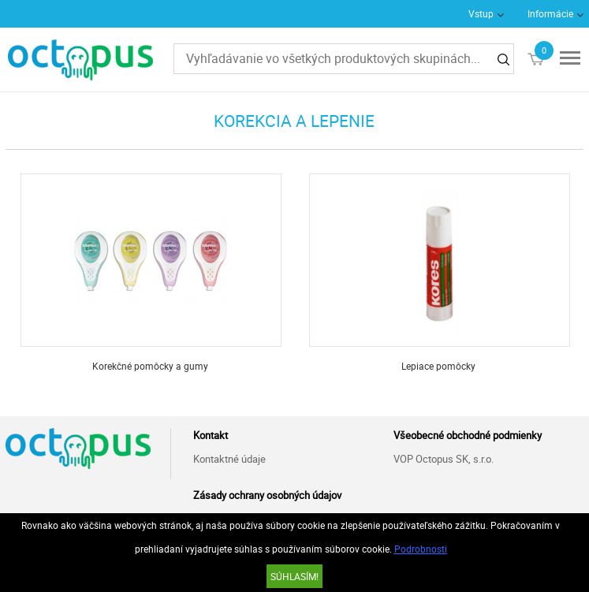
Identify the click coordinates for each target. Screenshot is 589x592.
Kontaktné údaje (229, 459)
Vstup (481, 13)
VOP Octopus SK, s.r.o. (443, 459)
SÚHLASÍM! (294, 576)
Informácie (550, 13)
